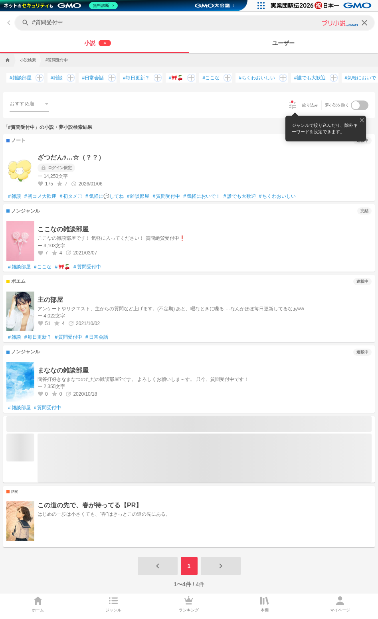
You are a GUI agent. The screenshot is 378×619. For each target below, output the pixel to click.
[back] (9, 23)
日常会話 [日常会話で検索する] (93, 78)
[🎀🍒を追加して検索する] (189, 78)
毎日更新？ (38, 337)
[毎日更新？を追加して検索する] (156, 78)
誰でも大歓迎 (240, 196)
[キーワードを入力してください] (195, 22)
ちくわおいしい (277, 196)
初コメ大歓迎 (40, 196)
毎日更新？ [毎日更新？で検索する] (136, 78)
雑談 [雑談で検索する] (57, 78)
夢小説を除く (337, 105)
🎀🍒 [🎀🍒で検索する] (176, 78)
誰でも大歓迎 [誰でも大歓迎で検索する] (310, 78)
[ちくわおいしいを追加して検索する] (281, 78)
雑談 (14, 196)
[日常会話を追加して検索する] (110, 78)
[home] (7, 60)
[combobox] (29, 103)
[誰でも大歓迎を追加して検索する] (332, 78)
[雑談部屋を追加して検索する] (38, 78)
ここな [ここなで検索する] (211, 78)
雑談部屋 (138, 196)
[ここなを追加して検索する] (226, 78)
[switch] (359, 105)
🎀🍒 (62, 267)
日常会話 (96, 337)
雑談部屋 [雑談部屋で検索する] (21, 78)
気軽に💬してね (104, 196)
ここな (43, 267)
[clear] (364, 22)
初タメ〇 (70, 196)
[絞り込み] (292, 105)
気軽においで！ (201, 196)
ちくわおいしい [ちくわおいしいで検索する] (257, 78)
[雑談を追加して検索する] (69, 78)
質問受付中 (166, 196)
